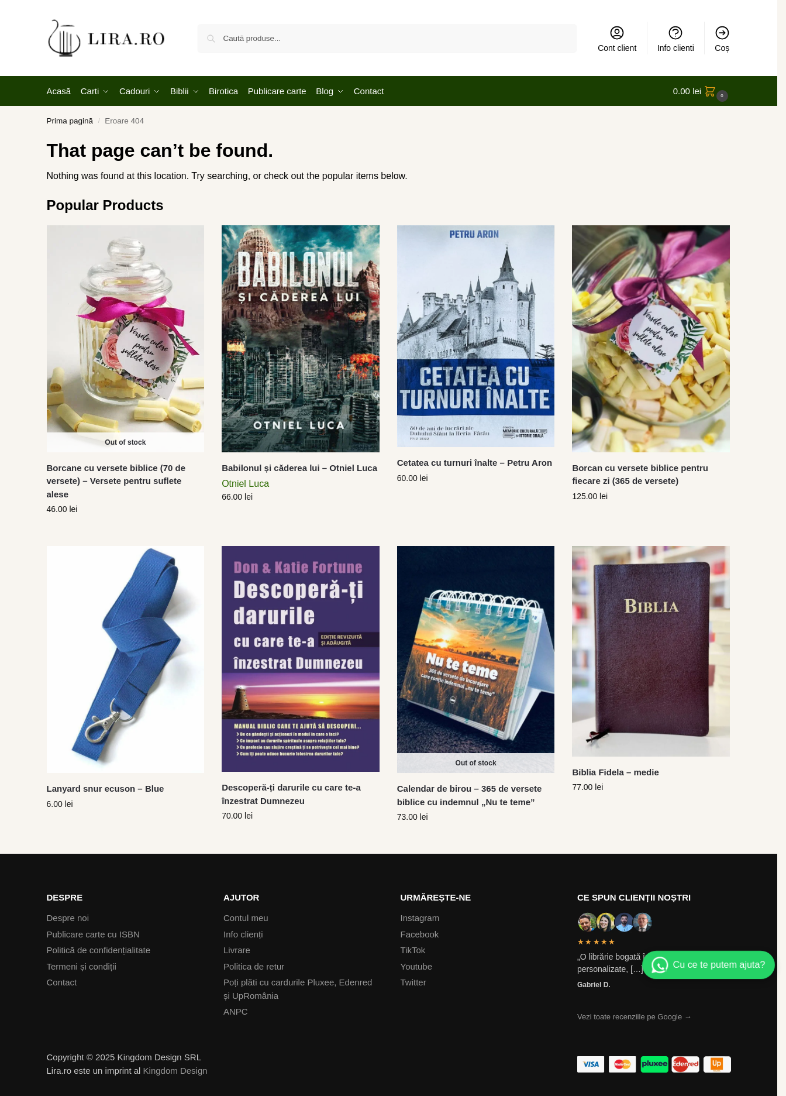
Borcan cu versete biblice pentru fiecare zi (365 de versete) (640, 474)
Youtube (417, 966)
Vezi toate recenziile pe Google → (634, 1016)
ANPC (235, 1011)
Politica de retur (253, 966)
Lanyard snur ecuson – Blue (105, 788)
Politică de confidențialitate (99, 950)
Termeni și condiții (81, 966)
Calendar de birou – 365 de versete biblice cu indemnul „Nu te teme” (469, 795)
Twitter (413, 982)
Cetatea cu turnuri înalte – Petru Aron (474, 463)
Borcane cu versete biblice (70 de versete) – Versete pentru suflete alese (116, 481)
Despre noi (68, 918)
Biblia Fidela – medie (615, 772)
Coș (722, 39)
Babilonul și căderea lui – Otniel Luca (299, 468)
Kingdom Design (175, 1071)
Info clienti (675, 39)
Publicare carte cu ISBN (93, 934)
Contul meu (245, 918)
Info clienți (243, 934)
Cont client (617, 39)
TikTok (413, 950)
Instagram (420, 918)
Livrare (236, 950)
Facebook (420, 934)
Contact (62, 982)
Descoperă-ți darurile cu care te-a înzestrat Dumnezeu (291, 794)
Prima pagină (70, 120)
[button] (702, 91)
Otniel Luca (245, 484)
